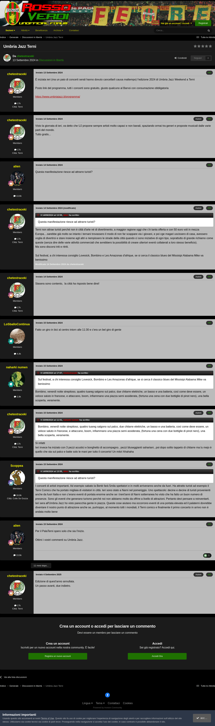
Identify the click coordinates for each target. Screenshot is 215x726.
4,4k (17, 353)
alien (16, 166)
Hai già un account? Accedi (176, 23)
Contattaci (74, 30)
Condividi (181, 58)
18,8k (17, 495)
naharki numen (17, 367)
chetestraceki (25, 56)
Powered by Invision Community (107, 707)
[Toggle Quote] (38, 215)
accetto (202, 718)
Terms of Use (47, 718)
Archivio (58, 30)
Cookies (128, 703)
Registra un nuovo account (58, 656)
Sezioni (10, 32)
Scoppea (16, 465)
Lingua (87, 703)
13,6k (17, 196)
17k (17, 103)
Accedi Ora (157, 656)
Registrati (203, 23)
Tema (100, 703)
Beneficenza (41, 30)
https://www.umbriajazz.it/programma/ (57, 96)
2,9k (17, 396)
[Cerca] (170, 30)
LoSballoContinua (17, 324)
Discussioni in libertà (51, 60)
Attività (25, 30)
